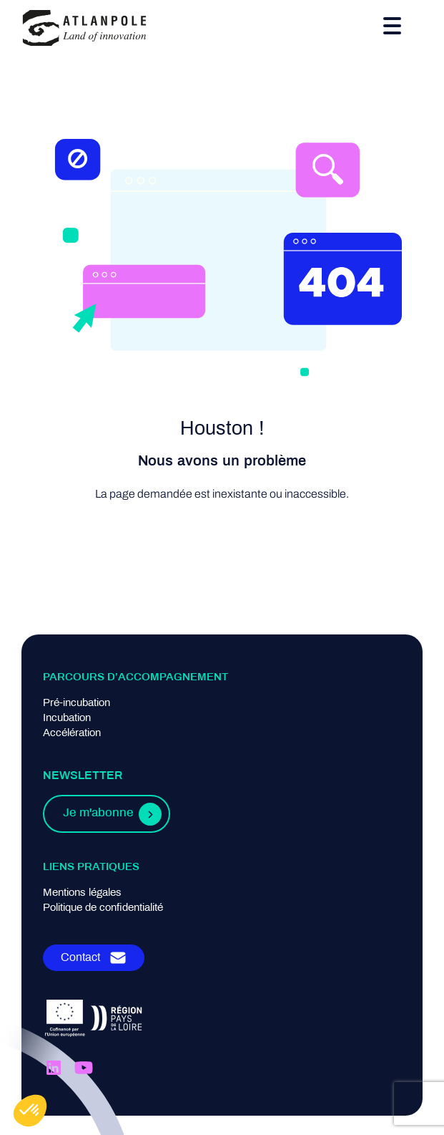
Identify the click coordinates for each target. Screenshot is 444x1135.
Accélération (72, 733)
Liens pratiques (91, 867)
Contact (80, 957)
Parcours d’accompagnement (135, 677)
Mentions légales (82, 893)
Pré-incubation (76, 703)
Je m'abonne (98, 813)
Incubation (67, 718)
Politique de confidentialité (103, 908)
